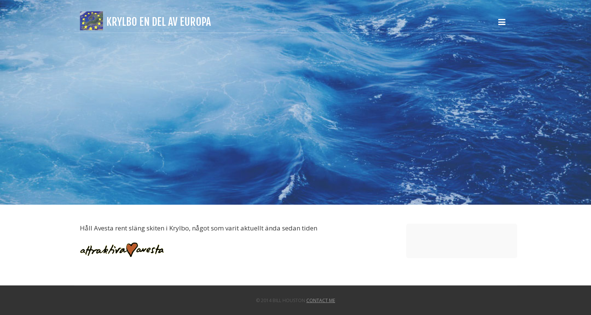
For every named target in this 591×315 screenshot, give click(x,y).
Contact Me (320, 300)
